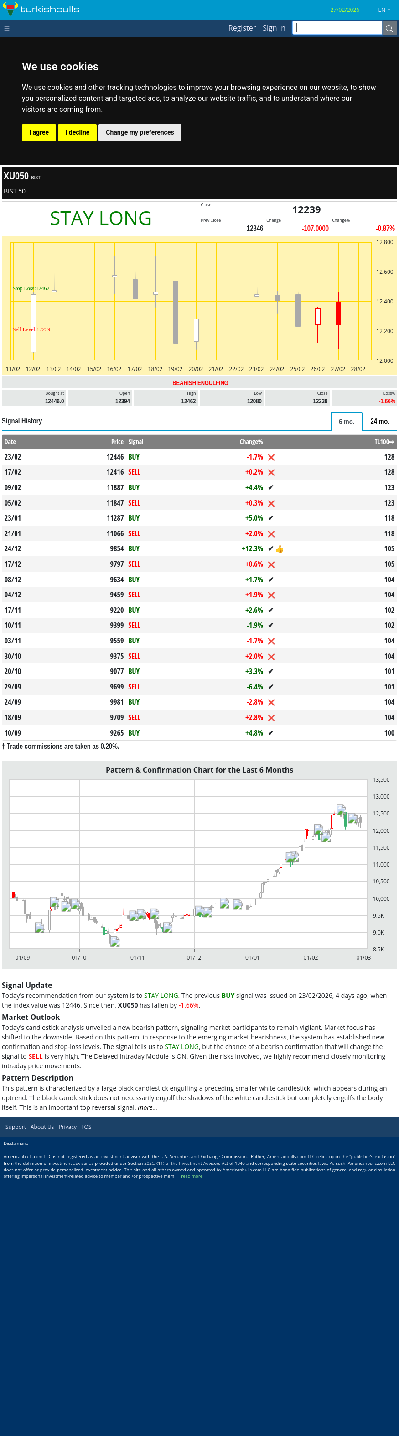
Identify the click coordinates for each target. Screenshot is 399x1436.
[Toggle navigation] (9, 27)
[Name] (389, 28)
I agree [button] (39, 132)
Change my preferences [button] (140, 132)
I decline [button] (77, 132)
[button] (388, 10)
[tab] (347, 421)
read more (191, 1176)
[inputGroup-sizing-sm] (337, 28)
